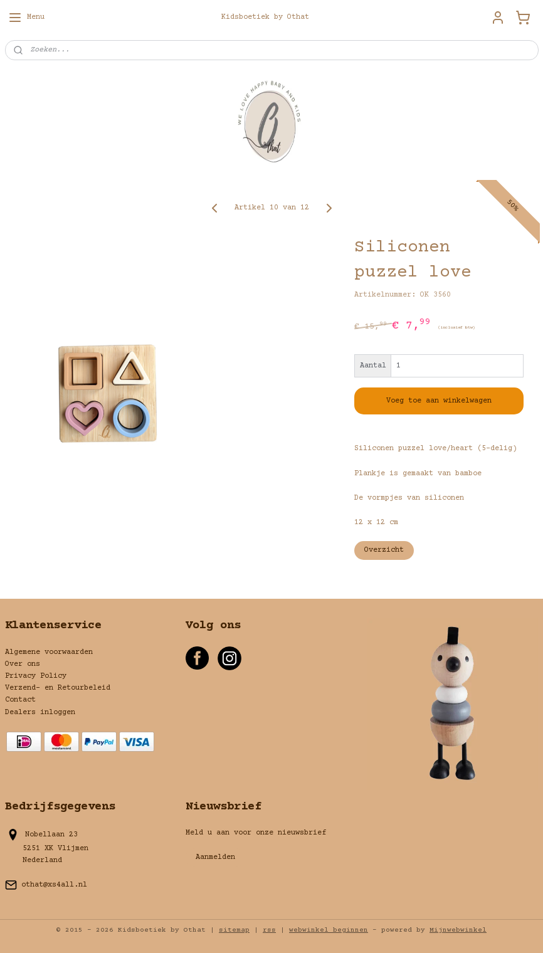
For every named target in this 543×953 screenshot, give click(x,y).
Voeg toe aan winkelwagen (439, 401)
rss (269, 930)
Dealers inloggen (40, 712)
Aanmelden (215, 857)
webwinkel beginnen (328, 930)
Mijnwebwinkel (458, 930)
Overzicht (384, 550)
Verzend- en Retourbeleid (57, 688)
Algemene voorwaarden (49, 652)
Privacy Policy (35, 676)
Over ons (22, 664)
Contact (20, 700)
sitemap (234, 930)
